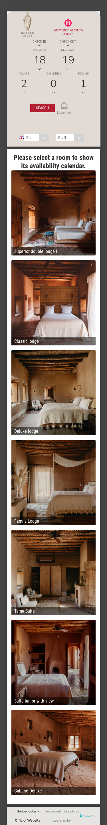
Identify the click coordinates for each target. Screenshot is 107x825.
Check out (68, 41)
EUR (62, 137)
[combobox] (36, 137)
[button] (42, 108)
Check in (39, 41)
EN (28, 137)
